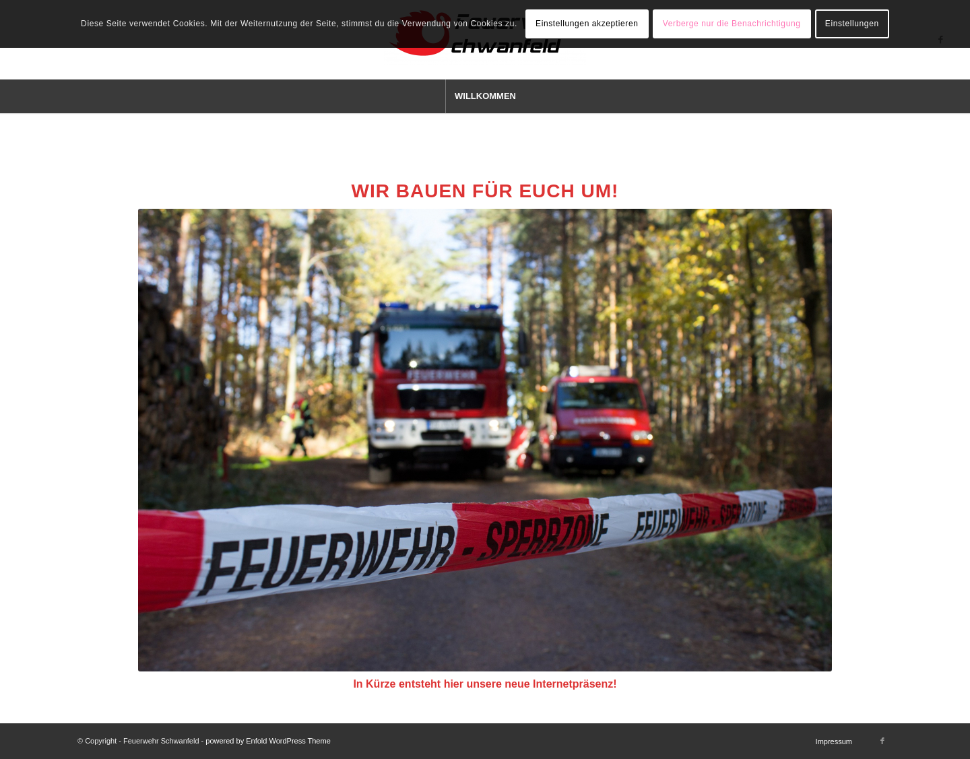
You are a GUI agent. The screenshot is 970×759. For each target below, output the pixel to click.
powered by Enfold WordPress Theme (267, 741)
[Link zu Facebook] (882, 741)
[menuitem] (485, 96)
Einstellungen (852, 23)
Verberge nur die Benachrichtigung (732, 23)
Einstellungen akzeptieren (587, 23)
